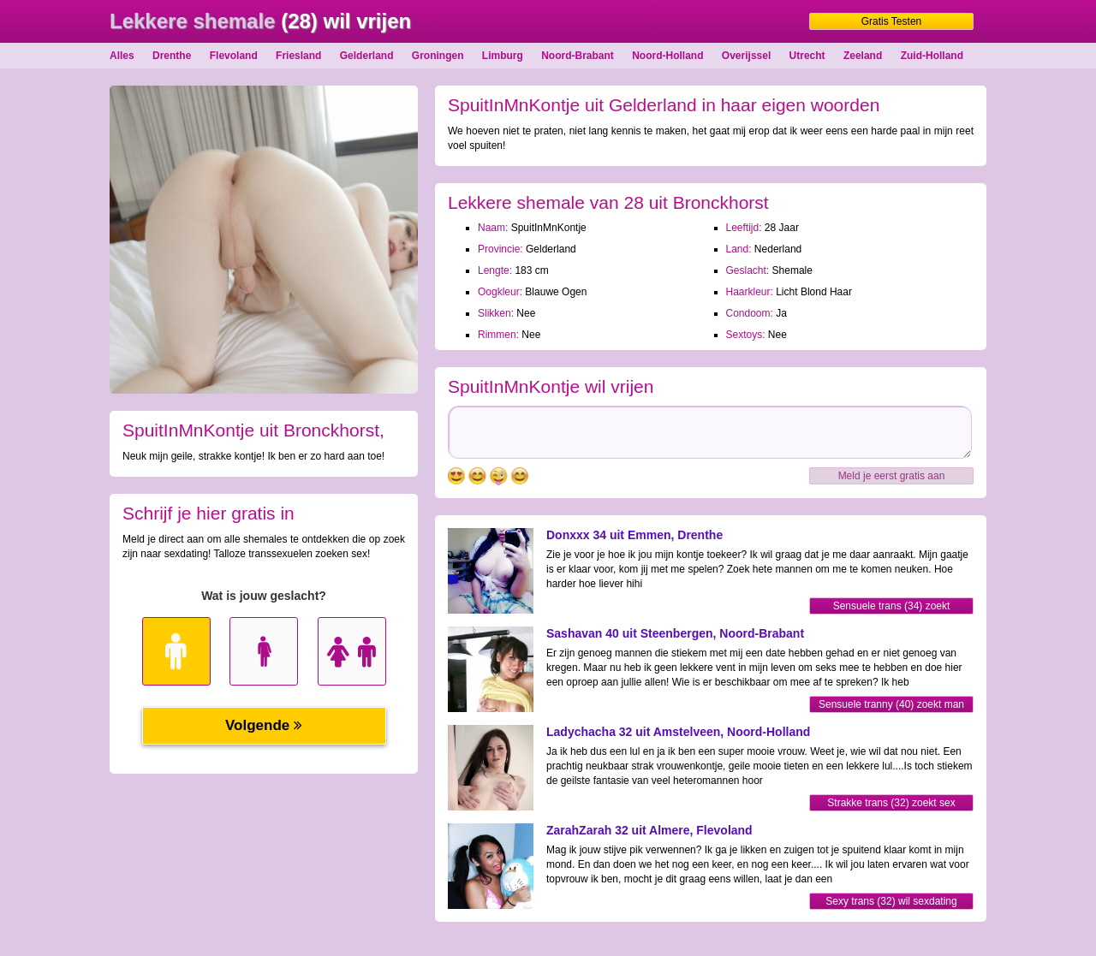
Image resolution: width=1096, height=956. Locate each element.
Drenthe (171, 56)
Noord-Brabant (577, 56)
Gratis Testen (891, 21)
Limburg (502, 56)
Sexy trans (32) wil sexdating (890, 901)
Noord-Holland (667, 56)
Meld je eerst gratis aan (891, 476)
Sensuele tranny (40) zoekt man (891, 704)
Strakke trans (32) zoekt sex (891, 803)
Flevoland (234, 56)
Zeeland (862, 56)
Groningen (438, 56)
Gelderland (367, 56)
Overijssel (746, 56)
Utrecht (807, 56)
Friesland (298, 56)
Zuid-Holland (932, 56)
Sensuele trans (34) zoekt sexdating (891, 607)
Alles (122, 56)
